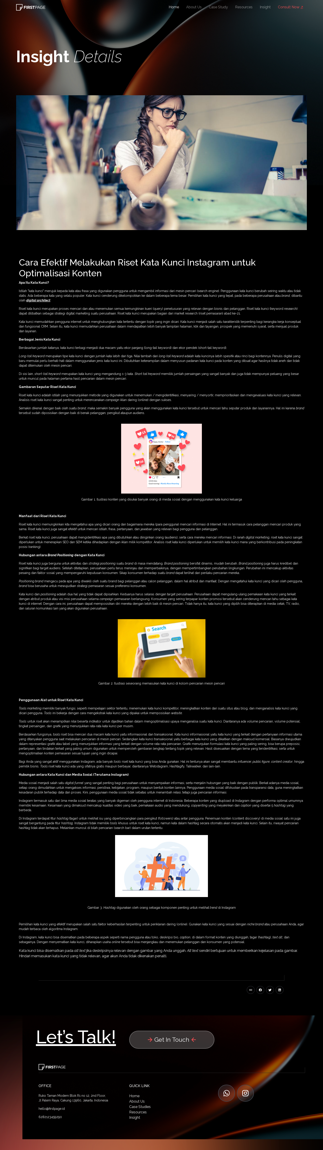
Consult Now (290, 7)
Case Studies (140, 1107)
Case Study (218, 7)
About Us (194, 7)
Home (174, 7)
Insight (265, 7)
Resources (244, 7)
